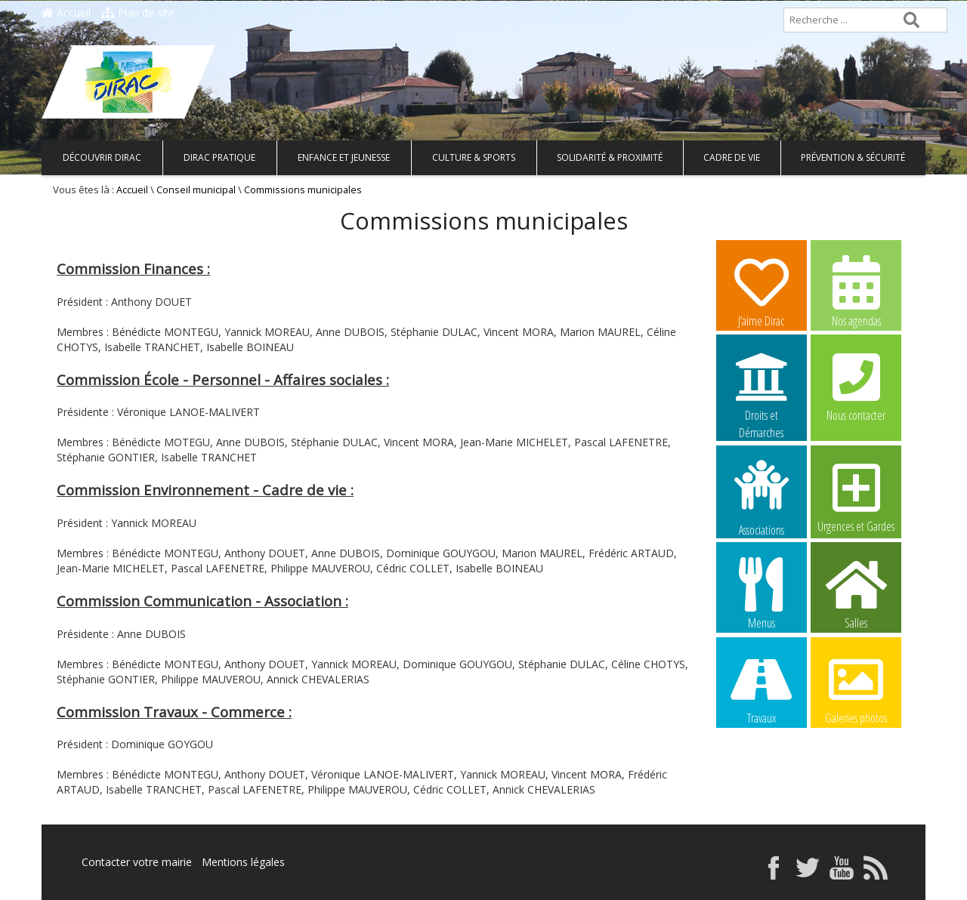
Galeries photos (856, 687)
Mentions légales (243, 862)
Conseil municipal (196, 189)
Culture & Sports (473, 157)
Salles (856, 592)
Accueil (66, 12)
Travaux (761, 687)
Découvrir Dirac (102, 157)
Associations (761, 497)
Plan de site (138, 12)
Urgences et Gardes (856, 496)
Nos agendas (856, 290)
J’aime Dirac (761, 290)
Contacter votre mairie (137, 862)
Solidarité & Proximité (610, 157)
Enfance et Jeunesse (344, 157)
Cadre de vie (731, 157)
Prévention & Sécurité (853, 157)
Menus (761, 592)
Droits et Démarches (761, 386)
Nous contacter (856, 385)
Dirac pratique (219, 157)
